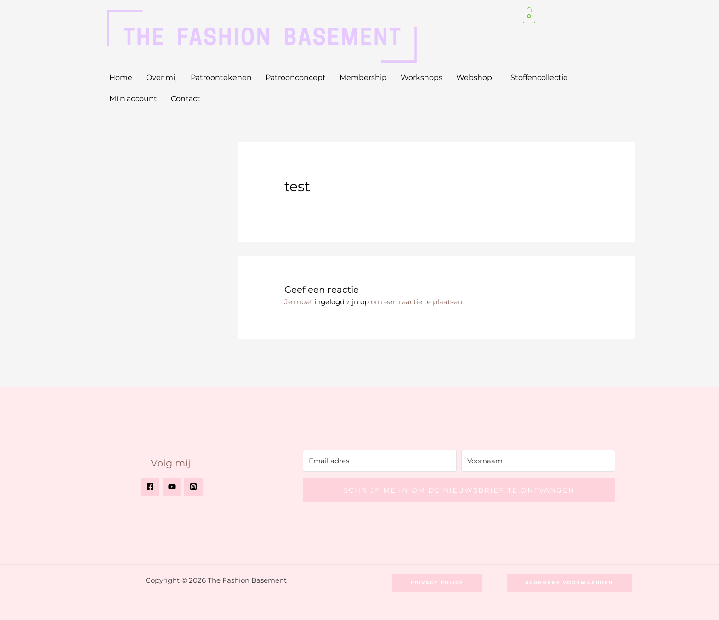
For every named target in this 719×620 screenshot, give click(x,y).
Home (120, 77)
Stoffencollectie (539, 77)
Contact (185, 98)
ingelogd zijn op (341, 301)
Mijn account (133, 98)
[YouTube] (172, 487)
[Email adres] (380, 461)
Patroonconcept (296, 77)
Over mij (161, 77)
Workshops (421, 77)
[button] (476, 77)
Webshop (474, 77)
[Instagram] (193, 487)
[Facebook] (150, 487)
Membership (363, 77)
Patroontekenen (221, 77)
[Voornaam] (538, 461)
